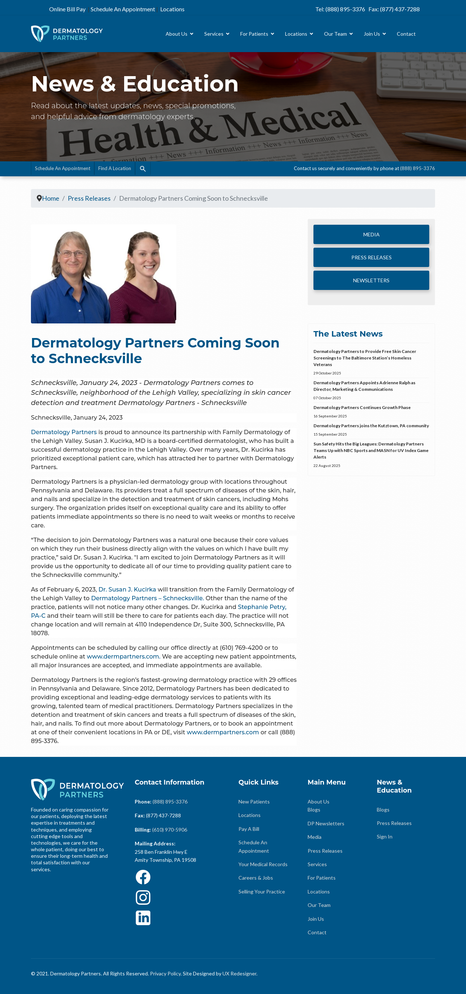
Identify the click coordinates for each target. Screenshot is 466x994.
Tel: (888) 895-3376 (340, 8)
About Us (176, 34)
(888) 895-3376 (417, 168)
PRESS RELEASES (371, 257)
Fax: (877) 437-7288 (394, 8)
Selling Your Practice (261, 891)
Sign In (384, 836)
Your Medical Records (263, 864)
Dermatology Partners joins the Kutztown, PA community (371, 430)
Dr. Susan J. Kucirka (128, 589)
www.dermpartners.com (223, 732)
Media (314, 837)
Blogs (314, 809)
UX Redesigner (239, 973)
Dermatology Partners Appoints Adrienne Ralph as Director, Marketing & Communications (371, 390)
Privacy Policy (165, 973)
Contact (406, 34)
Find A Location (114, 168)
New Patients (254, 801)
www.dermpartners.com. (122, 656)
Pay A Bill (248, 829)
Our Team (335, 34)
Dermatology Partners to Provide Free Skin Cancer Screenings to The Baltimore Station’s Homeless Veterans (371, 362)
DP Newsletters (326, 823)
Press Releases (325, 851)
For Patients (254, 34)
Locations (172, 8)
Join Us (372, 34)
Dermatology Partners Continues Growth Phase (371, 412)
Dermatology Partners (64, 432)
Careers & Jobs (255, 878)
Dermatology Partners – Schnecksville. (147, 598)
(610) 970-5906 (169, 829)
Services (214, 34)
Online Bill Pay (67, 8)
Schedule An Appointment (123, 8)
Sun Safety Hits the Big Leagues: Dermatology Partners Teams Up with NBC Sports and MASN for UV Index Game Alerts (371, 455)
